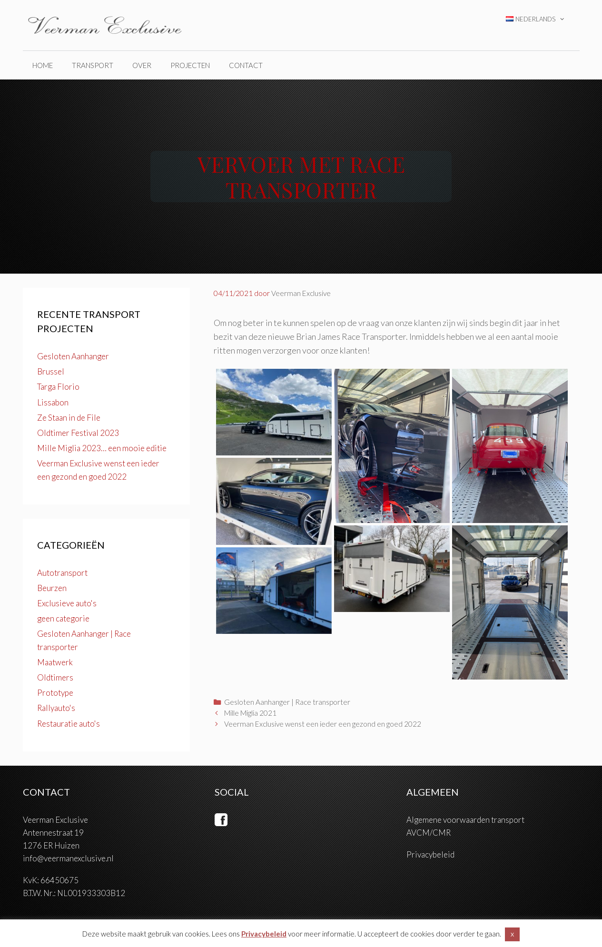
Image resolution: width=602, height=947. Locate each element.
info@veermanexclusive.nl (68, 858)
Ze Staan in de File (68, 418)
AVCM (418, 833)
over (141, 65)
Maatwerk (55, 662)
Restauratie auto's (68, 724)
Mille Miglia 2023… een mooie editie (102, 448)
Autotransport (62, 573)
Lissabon (53, 402)
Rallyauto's (56, 708)
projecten (190, 65)
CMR (442, 833)
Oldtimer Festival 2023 (78, 433)
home (42, 65)
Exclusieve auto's (67, 603)
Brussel (50, 371)
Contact (246, 65)
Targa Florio (58, 387)
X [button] (512, 934)
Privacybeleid (430, 854)
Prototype (55, 693)
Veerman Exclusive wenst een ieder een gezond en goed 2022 (322, 724)
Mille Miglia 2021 (250, 713)
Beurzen (52, 588)
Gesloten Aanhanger (73, 356)
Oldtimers (55, 677)
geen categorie (63, 618)
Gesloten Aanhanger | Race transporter (287, 702)
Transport (92, 65)
